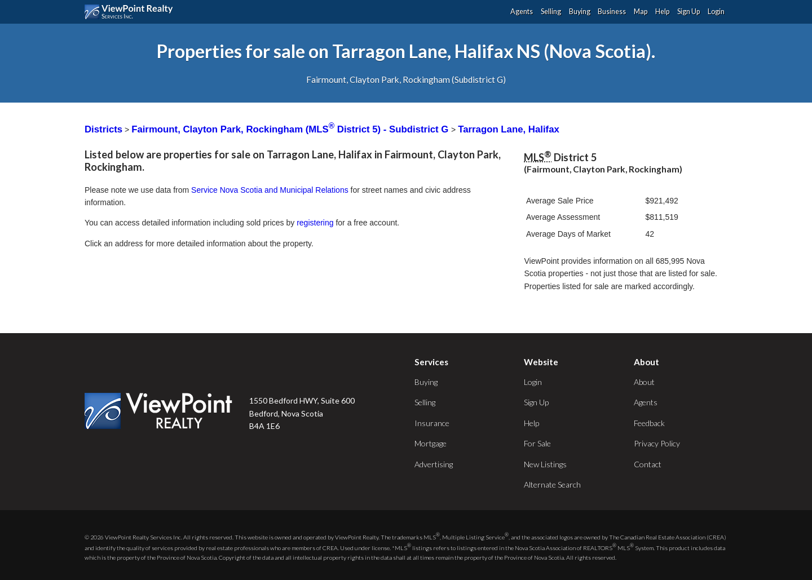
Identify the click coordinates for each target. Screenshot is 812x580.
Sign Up (688, 11)
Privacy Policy (657, 443)
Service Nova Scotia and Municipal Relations (269, 189)
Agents (521, 11)
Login (716, 11)
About (644, 382)
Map (640, 11)
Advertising (433, 464)
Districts (103, 129)
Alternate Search (552, 484)
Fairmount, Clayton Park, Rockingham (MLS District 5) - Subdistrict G (291, 129)
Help (662, 11)
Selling (551, 11)
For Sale (537, 443)
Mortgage (430, 443)
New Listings (545, 464)
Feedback (649, 423)
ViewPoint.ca (132, 12)
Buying (579, 11)
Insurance (431, 423)
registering (315, 222)
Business (612, 11)
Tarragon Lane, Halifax (508, 129)
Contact (647, 464)
